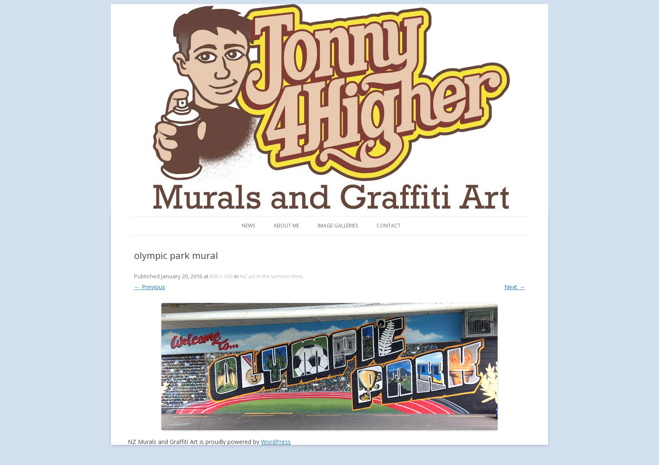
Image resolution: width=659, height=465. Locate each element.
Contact (389, 225)
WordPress (276, 442)
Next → (514, 287)
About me (286, 225)
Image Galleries (338, 225)
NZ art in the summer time (271, 276)
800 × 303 (221, 276)
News (248, 225)
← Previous (149, 287)
